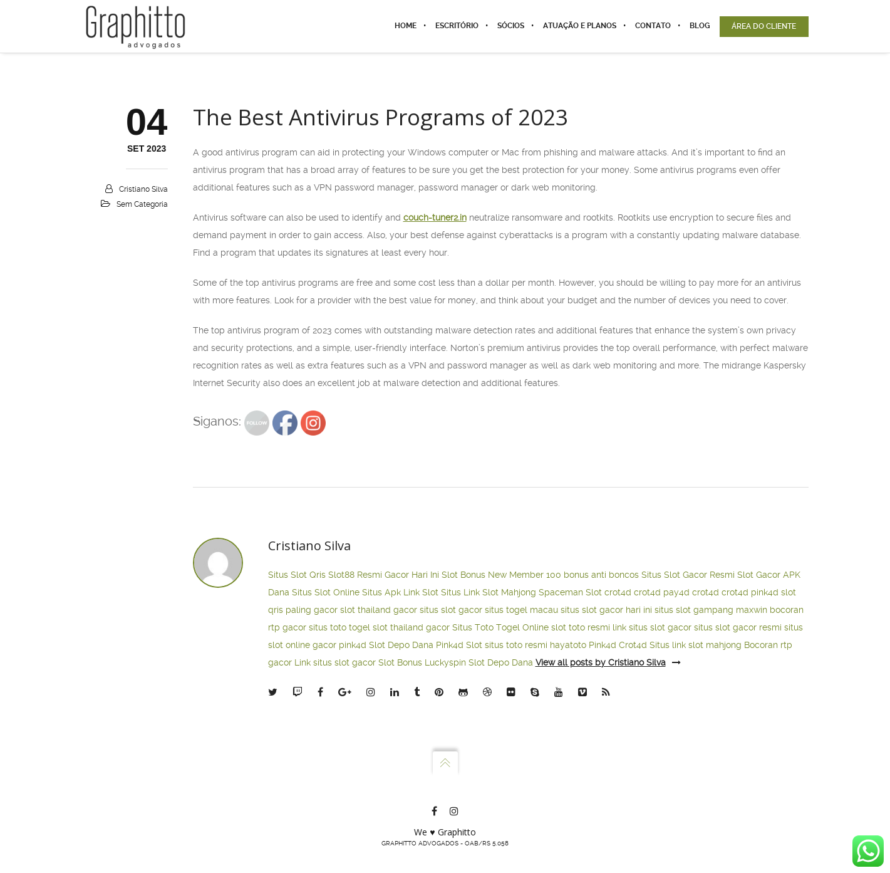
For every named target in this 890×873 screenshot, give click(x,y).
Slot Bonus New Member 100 (501, 575)
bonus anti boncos (601, 575)
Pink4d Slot (459, 645)
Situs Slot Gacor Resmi (688, 575)
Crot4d (633, 645)
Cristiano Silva (143, 189)
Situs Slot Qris (297, 575)
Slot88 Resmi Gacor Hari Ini (383, 575)
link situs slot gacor (652, 627)
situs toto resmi (516, 645)
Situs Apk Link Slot (400, 592)
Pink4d (602, 645)
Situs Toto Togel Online (500, 627)
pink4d (765, 592)
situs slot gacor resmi (738, 627)
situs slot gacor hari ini (606, 610)
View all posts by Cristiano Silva (608, 662)
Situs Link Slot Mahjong (488, 592)
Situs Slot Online (326, 592)
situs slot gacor (451, 610)
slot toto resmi (580, 627)
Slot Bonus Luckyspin (422, 662)
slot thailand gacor (378, 610)
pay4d (676, 592)
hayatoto (568, 645)
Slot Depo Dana (401, 645)
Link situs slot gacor (335, 662)
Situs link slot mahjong (695, 645)
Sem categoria (142, 204)
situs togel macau (521, 610)
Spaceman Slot (570, 592)
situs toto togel (339, 627)
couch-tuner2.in (435, 217)
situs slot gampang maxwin (711, 610)
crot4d (617, 592)
